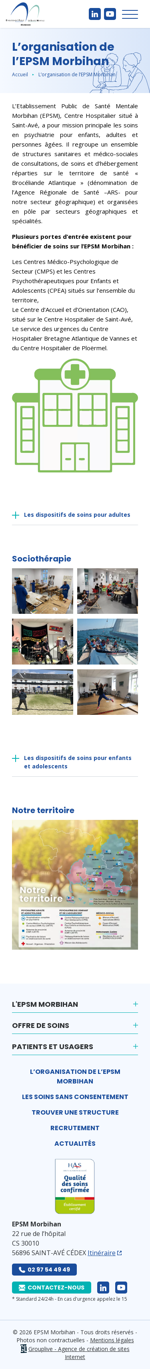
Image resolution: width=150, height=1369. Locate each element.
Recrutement (75, 1128)
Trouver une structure (75, 1112)
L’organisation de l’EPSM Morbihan (75, 1076)
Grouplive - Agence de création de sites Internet (79, 1353)
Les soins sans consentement (75, 1096)
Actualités (75, 1143)
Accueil (20, 74)
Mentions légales (112, 1340)
